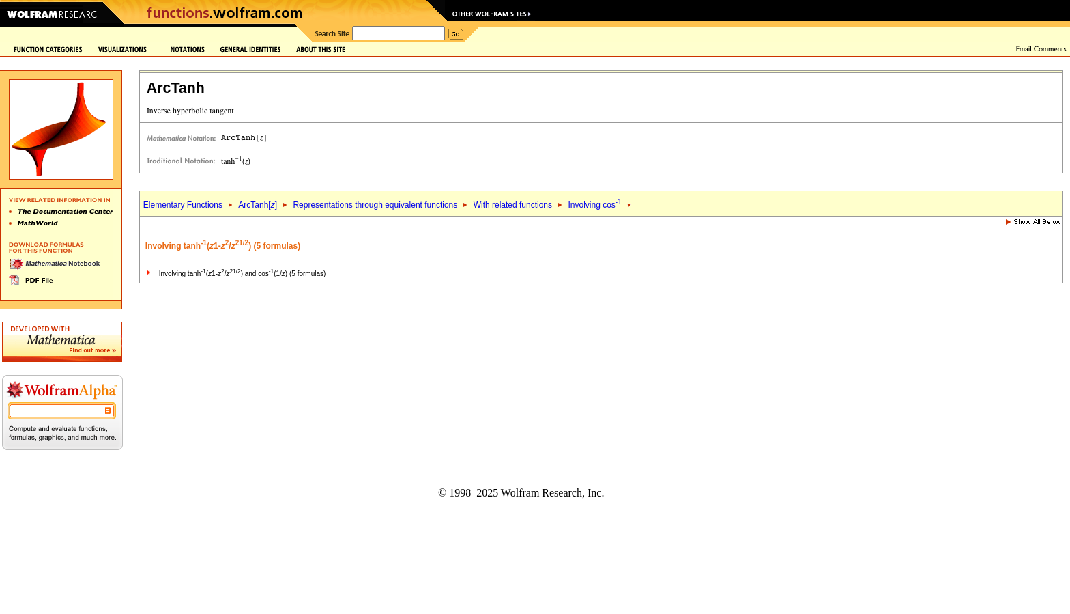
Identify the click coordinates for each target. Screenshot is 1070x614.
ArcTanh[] (257, 205)
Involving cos (594, 205)
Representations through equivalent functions (375, 205)
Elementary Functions (182, 205)
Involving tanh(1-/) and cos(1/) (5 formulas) (242, 273)
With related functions (513, 205)
